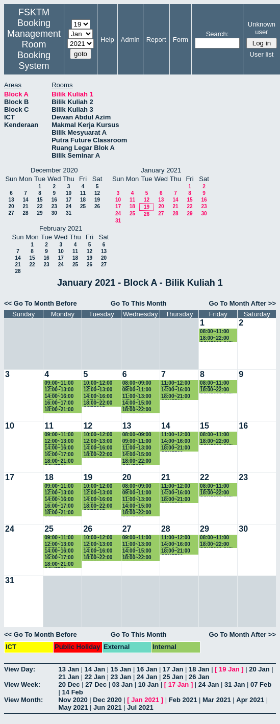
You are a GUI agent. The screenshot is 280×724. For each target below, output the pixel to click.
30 (54, 213)
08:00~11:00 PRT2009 (214, 332)
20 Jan (259, 669)
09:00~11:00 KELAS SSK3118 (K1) (61, 383)
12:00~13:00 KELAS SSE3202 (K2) (99, 390)
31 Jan (234, 684)
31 (68, 213)
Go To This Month (139, 303)
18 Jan (199, 669)
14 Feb (72, 692)
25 (83, 206)
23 (54, 206)
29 (39, 213)
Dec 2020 (107, 700)
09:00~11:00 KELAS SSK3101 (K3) (139, 390)
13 (11, 200)
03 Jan (122, 684)
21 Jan (69, 677)
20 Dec (69, 684)
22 (39, 206)
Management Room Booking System (34, 50)
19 (97, 200)
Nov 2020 (73, 700)
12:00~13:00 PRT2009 (58, 390)
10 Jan (148, 684)
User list (261, 54)
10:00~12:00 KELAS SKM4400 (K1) (100, 383)
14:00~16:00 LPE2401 (97, 396)
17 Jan (173, 669)
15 (39, 200)
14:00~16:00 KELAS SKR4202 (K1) (178, 390)
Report (156, 39)
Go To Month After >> (242, 303)
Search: (217, 34)
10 (68, 193)
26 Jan (199, 677)
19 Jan (229, 669)
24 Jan (147, 677)
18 (83, 200)
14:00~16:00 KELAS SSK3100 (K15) (62, 396)
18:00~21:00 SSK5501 (58, 410)
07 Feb (260, 684)
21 (25, 206)
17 (68, 200)
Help (107, 39)
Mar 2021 (216, 700)
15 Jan (121, 669)
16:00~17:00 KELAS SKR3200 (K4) (61, 403)
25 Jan (173, 677)
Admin (130, 39)
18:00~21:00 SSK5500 (175, 396)
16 (54, 200)
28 (25, 213)
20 (11, 206)
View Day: (19, 669)
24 (68, 206)
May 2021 (73, 707)
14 (25, 200)
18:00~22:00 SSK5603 (136, 410)
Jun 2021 (107, 707)
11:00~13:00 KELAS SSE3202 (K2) (138, 396)
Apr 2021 (250, 700)
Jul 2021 (140, 707)
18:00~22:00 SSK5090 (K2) (216, 338)
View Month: (23, 700)
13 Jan (69, 669)
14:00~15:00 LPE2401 (136, 403)
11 (83, 193)
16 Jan (147, 669)
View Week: (22, 684)
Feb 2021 (183, 700)
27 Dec (96, 684)
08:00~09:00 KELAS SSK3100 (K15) (140, 383)
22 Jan (95, 677)
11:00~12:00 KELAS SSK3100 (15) (177, 383)
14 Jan (95, 669)
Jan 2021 (145, 700)
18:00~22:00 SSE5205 (97, 403)
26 (97, 206)
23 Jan (121, 677)
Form (180, 39)
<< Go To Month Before (40, 303)
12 (97, 193)
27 (11, 213)
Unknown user (261, 28)
